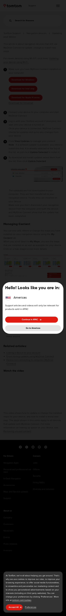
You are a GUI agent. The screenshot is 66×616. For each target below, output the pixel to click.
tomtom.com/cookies (21, 600)
